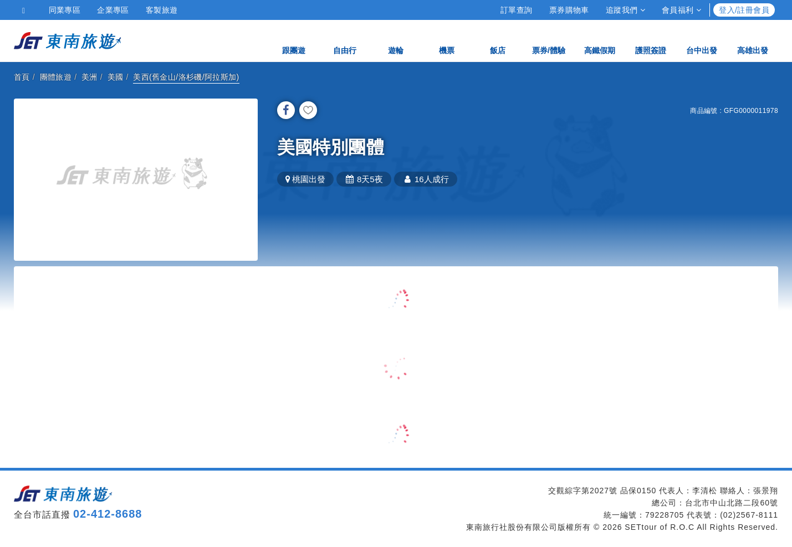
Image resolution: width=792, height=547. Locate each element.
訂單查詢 (516, 10)
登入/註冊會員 (744, 10)
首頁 (22, 77)
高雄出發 (752, 40)
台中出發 (701, 40)
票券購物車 (569, 10)
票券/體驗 (548, 40)
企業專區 (113, 10)
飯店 (498, 40)
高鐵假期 (599, 40)
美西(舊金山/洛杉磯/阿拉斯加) (186, 77)
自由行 (344, 40)
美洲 (89, 77)
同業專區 (65, 10)
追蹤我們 (625, 10)
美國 (116, 77)
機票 (447, 40)
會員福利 (681, 10)
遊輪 (396, 40)
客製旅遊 (162, 10)
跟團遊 (293, 40)
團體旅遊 (56, 77)
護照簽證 (650, 40)
